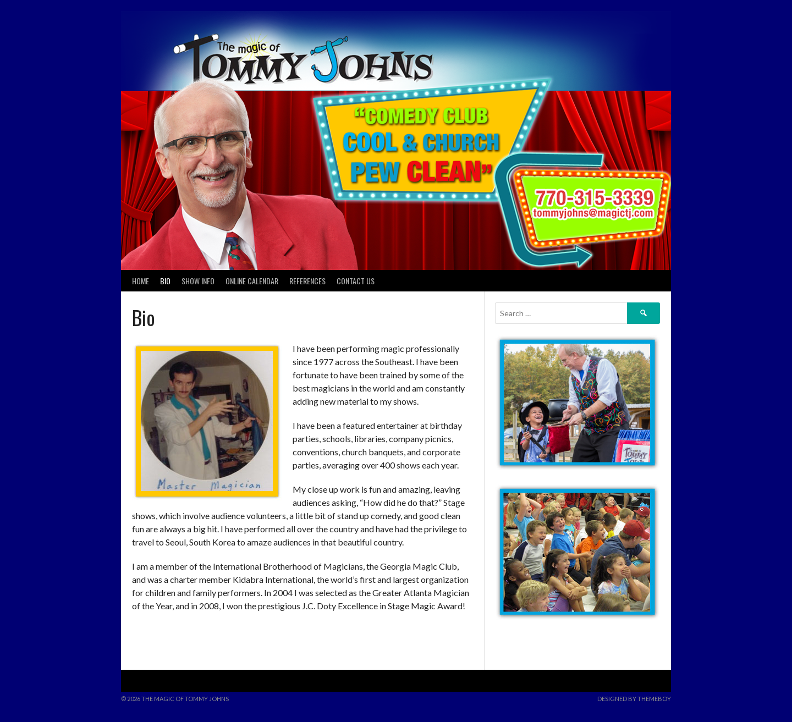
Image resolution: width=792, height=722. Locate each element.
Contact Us (356, 280)
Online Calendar (252, 280)
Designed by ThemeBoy (634, 698)
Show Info (198, 280)
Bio (165, 280)
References (307, 280)
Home (140, 280)
